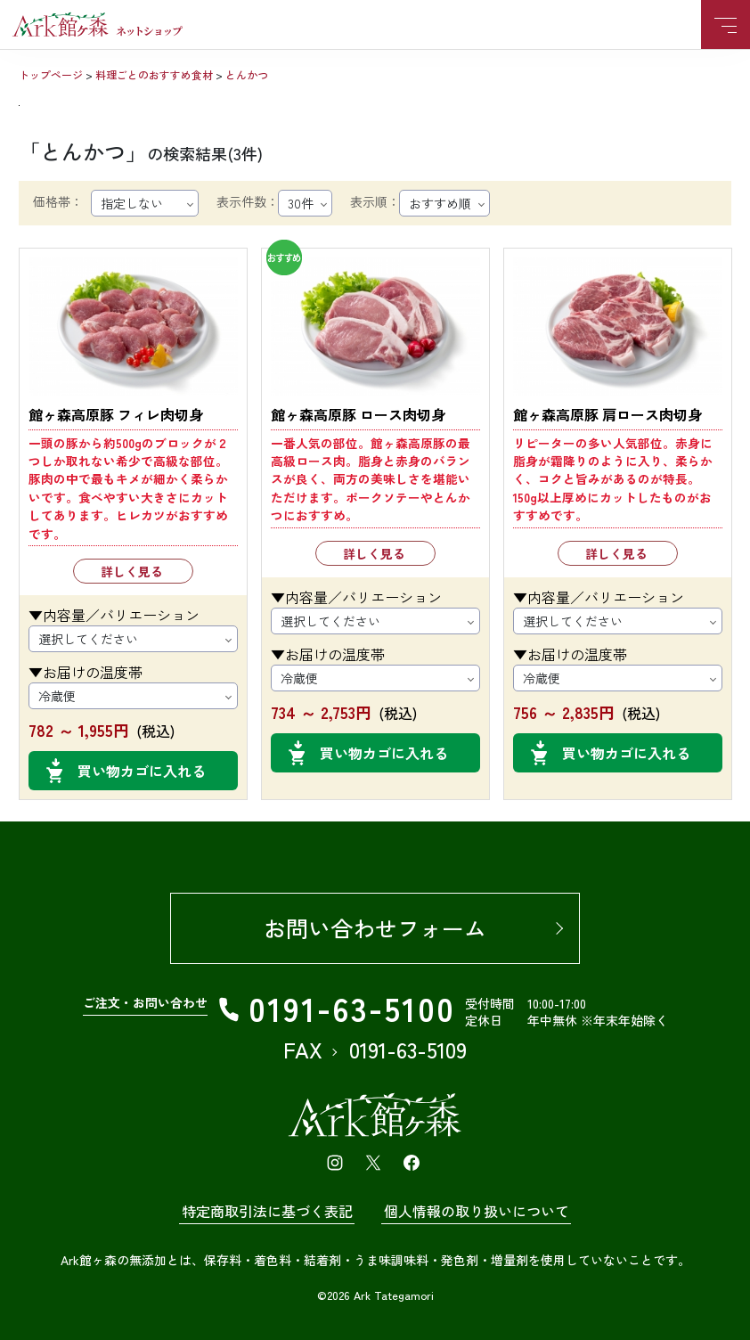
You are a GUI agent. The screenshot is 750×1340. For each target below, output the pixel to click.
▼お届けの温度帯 (86, 671)
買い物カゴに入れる (141, 770)
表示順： (375, 201)
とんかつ (246, 74)
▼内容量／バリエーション (114, 614)
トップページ (51, 74)
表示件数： (247, 201)
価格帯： (58, 201)
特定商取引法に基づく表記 (267, 1211)
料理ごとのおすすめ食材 (154, 74)
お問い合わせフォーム (375, 927)
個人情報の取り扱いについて (476, 1211)
